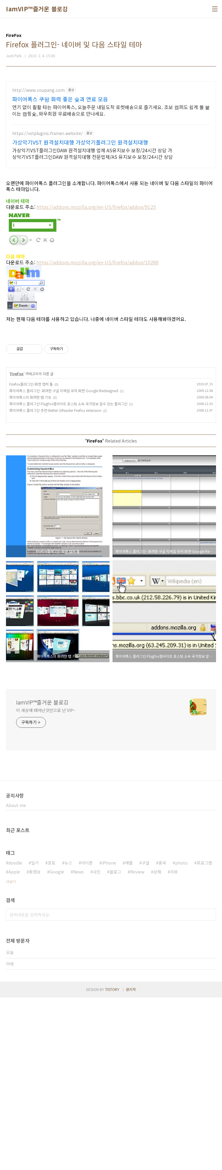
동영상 (35, 1044)
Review (137, 1044)
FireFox (17, 546)
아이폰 (87, 1035)
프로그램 (204, 1035)
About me (16, 978)
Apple (14, 1044)
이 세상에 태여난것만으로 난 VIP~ (45, 883)
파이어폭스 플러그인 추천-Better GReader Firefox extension (55, 582)
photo (181, 1035)
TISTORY (112, 1161)
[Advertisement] (111, 123)
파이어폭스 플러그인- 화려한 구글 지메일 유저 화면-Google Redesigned (63, 563)
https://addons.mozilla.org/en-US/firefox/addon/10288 (97, 351)
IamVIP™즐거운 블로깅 (37, 9)
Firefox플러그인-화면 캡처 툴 (31, 556)
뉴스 (68, 1035)
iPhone (109, 1035)
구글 (145, 1035)
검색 (210, 1087)
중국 (162, 1035)
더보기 (11, 1053)
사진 (97, 1044)
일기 (35, 1035)
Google (57, 1044)
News (78, 1044)
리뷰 (174, 1044)
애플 (129, 1035)
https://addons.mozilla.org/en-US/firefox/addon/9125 (96, 296)
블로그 (115, 1044)
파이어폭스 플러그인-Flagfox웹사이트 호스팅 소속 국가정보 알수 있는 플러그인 (68, 576)
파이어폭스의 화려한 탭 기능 (30, 569)
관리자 (131, 1161)
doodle (15, 1035)
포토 (52, 1035)
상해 (157, 1044)
